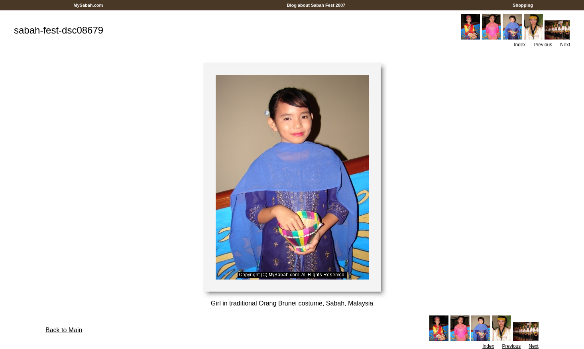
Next (565, 45)
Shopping (522, 5)
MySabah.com (88, 5)
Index (519, 45)
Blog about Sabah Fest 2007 (316, 5)
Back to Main (63, 330)
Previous (543, 45)
